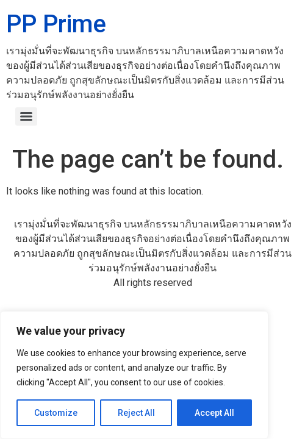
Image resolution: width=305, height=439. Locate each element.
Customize (55, 413)
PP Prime (56, 24)
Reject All (136, 413)
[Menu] (26, 116)
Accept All (214, 413)
